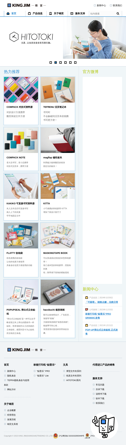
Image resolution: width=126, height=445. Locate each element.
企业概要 (11, 410)
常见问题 (100, 384)
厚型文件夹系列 (73, 371)
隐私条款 (11, 375)
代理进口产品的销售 (104, 364)
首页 (11, 13)
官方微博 (90, 71)
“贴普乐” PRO (43, 371)
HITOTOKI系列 (73, 380)
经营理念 (11, 415)
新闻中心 (100, 5)
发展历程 (11, 419)
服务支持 (78, 13)
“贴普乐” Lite (43, 375)
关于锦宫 (56, 13)
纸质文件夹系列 (73, 375)
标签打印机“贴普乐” (44, 364)
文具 (65, 364)
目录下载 (100, 389)
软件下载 (100, 398)
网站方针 (11, 389)
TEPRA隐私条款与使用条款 (16, 382)
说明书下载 (101, 394)
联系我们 (116, 5)
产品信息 (35, 13)
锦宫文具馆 (12, 424)
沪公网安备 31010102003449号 (71, 436)
